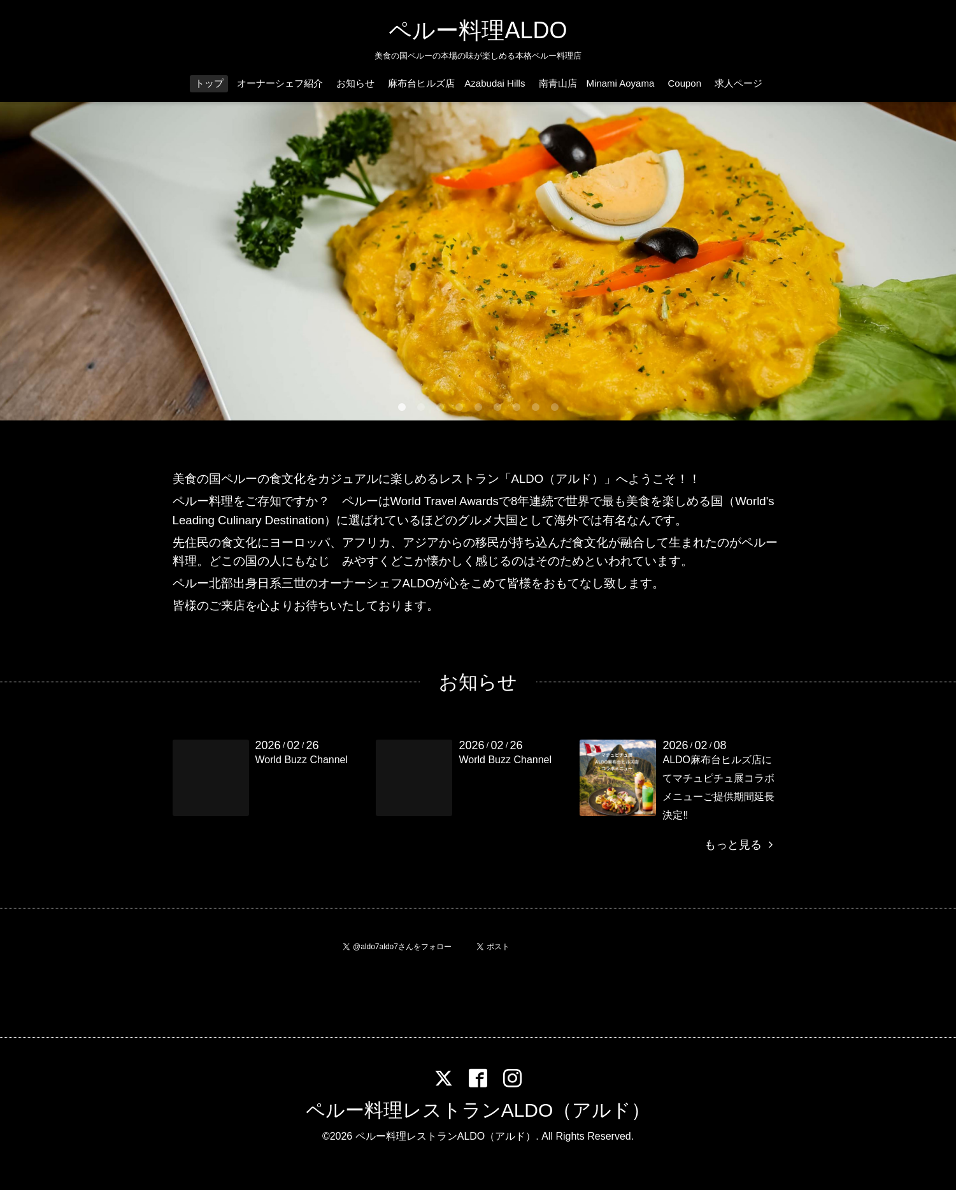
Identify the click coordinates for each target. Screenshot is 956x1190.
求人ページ (738, 83)
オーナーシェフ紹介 (280, 83)
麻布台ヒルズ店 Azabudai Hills (456, 83)
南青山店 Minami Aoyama (597, 83)
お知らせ (355, 83)
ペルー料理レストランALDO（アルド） (478, 1110)
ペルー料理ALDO (478, 30)
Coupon (684, 83)
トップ (209, 83)
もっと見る (738, 844)
